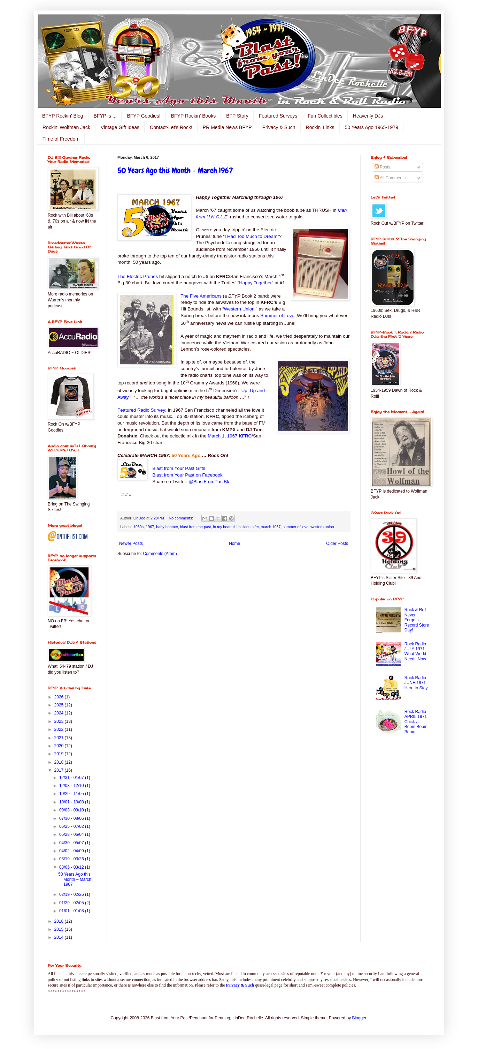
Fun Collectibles (325, 116)
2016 (59, 921)
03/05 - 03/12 (72, 867)
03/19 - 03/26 (72, 858)
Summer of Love (277, 315)
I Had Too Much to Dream (251, 236)
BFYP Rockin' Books (193, 116)
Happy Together (255, 282)
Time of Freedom (61, 139)
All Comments (390, 177)
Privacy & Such (278, 127)
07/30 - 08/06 (72, 818)
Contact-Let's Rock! (171, 127)
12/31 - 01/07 (72, 777)
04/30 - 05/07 (72, 842)
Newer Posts (131, 543)
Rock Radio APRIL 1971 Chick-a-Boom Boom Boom (415, 721)
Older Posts (337, 543)
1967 (150, 527)
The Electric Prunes (137, 276)
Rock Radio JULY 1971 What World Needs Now (415, 651)
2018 (59, 762)
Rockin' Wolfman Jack (66, 127)
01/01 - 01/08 (72, 910)
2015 (59, 929)
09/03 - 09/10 (72, 810)
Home (234, 543)
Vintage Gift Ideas (120, 127)
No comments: (181, 518)
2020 (59, 745)
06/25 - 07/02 (72, 826)
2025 (59, 705)
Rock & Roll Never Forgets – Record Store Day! (416, 619)
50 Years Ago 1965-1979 (371, 127)
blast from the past (195, 527)
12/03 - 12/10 (72, 785)
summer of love (295, 527)
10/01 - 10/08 (72, 802)
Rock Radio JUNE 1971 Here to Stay (416, 682)
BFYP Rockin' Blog (62, 116)
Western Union (239, 309)
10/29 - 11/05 (72, 793)
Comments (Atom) (160, 553)
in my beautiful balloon (231, 527)
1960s (138, 527)
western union (322, 527)
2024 (59, 713)
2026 (59, 697)
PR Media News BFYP (227, 127)
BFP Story (237, 116)
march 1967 (270, 527)
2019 (59, 753)
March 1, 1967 (230, 436)
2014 (59, 937)
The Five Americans (201, 296)
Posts (382, 167)
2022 (59, 729)
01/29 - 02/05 (72, 902)
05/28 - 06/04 (72, 834)
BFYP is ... (105, 116)
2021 (59, 737)
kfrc (256, 527)
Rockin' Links (320, 127)
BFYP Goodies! (143, 116)
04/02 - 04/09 (72, 850)
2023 (59, 721)
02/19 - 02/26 (72, 894)
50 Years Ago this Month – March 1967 (175, 170)
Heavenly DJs (368, 116)
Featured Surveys (278, 116)
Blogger (359, 1018)
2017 (59, 770)
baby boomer (167, 527)
